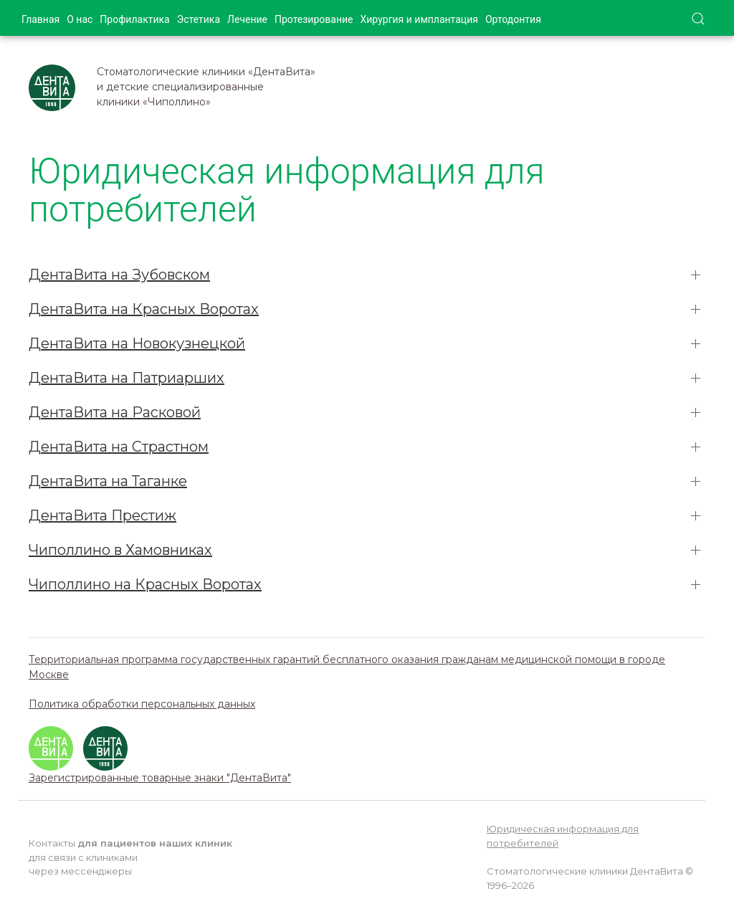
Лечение (247, 19)
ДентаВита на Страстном (119, 446)
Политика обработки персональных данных (142, 704)
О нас (79, 19)
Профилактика (134, 19)
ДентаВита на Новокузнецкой (137, 343)
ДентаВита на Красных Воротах (144, 309)
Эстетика (198, 19)
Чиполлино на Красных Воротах (145, 584)
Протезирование (314, 19)
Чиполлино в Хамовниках (120, 549)
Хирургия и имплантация (419, 19)
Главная (40, 19)
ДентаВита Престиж (102, 515)
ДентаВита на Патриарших (126, 377)
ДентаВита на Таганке (108, 481)
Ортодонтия (513, 19)
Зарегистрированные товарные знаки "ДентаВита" (160, 777)
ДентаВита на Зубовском (119, 274)
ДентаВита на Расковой (115, 412)
